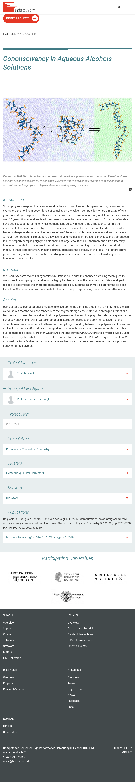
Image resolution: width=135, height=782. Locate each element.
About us (74, 670)
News (71, 695)
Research (10, 670)
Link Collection (12, 658)
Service (8, 615)
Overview (9, 622)
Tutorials (8, 640)
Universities (10, 732)
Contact (9, 718)
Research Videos (13, 689)
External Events (77, 646)
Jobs (71, 706)
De (119, 6)
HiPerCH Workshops (80, 640)
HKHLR (7, 726)
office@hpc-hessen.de (16, 761)
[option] (67, 139)
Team (71, 683)
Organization (75, 689)
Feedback (74, 700)
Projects (8, 683)
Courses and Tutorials (81, 628)
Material (8, 652)
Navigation (126, 7)
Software (8, 646)
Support (8, 628)
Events (73, 615)
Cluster (7, 634)
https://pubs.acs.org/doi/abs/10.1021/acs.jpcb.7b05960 (40, 537)
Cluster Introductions (80, 634)
